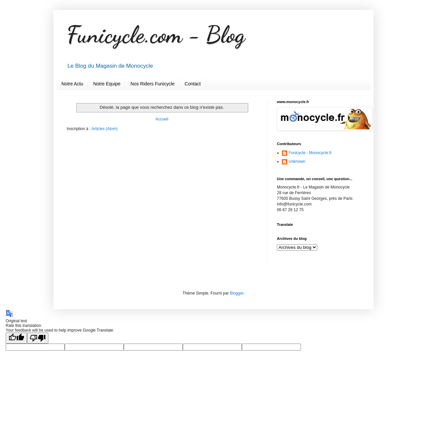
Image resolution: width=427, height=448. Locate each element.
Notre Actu (72, 83)
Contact (192, 83)
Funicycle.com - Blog (156, 35)
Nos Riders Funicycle (152, 83)
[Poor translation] (37, 338)
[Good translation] (16, 338)
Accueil (161, 119)
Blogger (237, 293)
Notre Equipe (106, 83)
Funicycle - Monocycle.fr (310, 152)
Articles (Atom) (104, 128)
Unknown (297, 161)
